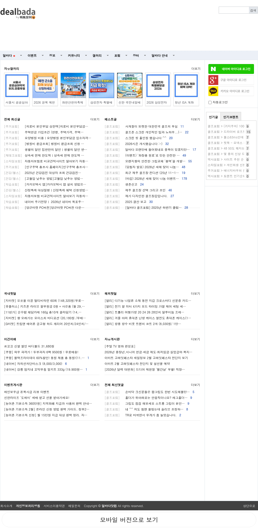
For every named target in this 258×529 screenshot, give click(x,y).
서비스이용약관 (54, 506)
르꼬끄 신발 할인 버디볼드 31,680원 (29, 346)
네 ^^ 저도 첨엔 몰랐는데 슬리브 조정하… (146, 409)
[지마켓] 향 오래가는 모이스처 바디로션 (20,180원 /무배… (45, 318)
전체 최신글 (12, 119)
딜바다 (9, 55)
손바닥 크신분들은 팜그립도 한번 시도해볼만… (149, 392)
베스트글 (111, 119)
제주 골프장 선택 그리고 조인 (138, 190)
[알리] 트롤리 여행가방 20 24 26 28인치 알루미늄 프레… (144, 312)
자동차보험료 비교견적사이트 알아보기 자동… (46, 161)
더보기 (196, 68)
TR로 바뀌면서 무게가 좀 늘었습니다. (143, 415)
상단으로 (249, 506)
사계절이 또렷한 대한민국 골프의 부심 (144, 126)
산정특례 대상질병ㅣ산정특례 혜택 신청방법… (46, 190)
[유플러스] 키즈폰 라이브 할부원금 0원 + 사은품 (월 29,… (44, 306)
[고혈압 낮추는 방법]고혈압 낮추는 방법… (43, 178)
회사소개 (6, 506)
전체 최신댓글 (114, 385)
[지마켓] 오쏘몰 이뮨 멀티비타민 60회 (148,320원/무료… (44, 300)
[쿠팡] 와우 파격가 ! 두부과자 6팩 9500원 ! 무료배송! (41, 352)
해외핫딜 (111, 293)
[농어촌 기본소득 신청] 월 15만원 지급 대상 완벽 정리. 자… (45, 415)
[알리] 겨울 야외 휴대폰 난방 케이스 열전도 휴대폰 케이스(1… (148, 318)
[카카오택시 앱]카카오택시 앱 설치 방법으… (45, 184)
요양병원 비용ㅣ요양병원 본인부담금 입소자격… (47, 138)
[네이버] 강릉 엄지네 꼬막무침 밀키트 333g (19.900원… (45, 369)
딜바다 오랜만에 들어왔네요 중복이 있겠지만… (150, 149)
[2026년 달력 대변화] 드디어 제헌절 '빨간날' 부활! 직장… (145, 369)
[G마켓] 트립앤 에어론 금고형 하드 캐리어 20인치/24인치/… (46, 323)
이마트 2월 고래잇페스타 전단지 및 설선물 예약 (137, 363)
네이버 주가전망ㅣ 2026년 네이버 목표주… (44, 201)
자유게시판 (112, 339)
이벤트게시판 (13, 385)
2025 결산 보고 (129, 201)
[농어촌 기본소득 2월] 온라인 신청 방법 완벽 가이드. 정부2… (46, 409)
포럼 (117, 55)
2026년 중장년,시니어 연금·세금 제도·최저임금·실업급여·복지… (148, 352)
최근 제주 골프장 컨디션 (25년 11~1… (145, 172)
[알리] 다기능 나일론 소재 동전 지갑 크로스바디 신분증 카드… (148, 300)
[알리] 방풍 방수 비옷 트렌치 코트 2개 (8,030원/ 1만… (143, 323)
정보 (52, 55)
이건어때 (10, 339)
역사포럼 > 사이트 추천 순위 (227, 159)
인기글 (213, 117)
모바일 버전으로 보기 (129, 519)
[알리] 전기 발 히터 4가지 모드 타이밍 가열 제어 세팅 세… (145, 306)
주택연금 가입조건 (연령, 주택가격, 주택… (44, 132)
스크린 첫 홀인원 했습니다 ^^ (139, 138)
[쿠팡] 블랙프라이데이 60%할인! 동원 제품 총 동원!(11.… (46, 358)
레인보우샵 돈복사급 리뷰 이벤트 (26, 392)
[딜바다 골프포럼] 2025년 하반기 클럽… (146, 207)
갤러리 (97, 55)
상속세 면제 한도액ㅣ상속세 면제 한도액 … (44, 155)
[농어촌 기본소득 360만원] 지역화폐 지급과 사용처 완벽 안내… (48, 403)
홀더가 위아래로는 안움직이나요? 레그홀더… (148, 397)
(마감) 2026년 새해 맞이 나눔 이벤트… (146, 178)
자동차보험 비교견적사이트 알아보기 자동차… (46, 196)
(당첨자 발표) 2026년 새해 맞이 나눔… (145, 167)
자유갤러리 (11, 68)
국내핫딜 (10, 293)
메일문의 (74, 506)
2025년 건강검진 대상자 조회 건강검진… (42, 172)
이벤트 (32, 55)
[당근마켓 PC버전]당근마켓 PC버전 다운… (44, 207)
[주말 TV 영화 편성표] (120, 346)
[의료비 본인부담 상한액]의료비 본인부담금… (46, 126)
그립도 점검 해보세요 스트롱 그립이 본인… (147, 403)
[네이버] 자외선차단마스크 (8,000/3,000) (35, 363)
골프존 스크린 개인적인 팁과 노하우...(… (146, 132)
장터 (136, 55)
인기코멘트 (230, 117)
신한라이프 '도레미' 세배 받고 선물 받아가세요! (36, 397)
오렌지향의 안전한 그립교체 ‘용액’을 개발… (148, 161)
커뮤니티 (74, 55)
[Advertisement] (191, 25)
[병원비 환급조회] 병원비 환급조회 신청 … (44, 143)
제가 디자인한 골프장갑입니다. (139, 196)
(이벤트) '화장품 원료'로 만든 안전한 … (145, 155)
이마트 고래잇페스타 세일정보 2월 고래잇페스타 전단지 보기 (146, 358)
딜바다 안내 (160, 55)
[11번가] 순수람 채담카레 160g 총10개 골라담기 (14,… (42, 312)
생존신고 (124, 184)
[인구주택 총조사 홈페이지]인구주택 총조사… (46, 167)
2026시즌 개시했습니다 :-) (137, 143)
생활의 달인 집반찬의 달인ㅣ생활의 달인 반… (45, 149)
